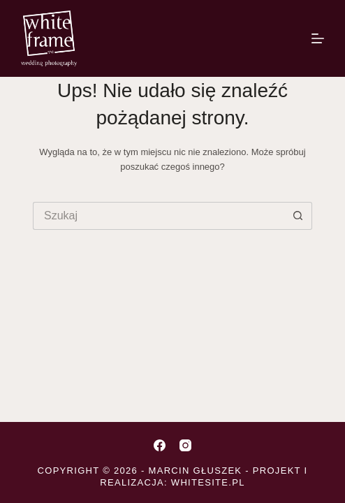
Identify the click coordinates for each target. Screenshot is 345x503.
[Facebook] (160, 445)
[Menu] (317, 38)
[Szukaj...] (158, 216)
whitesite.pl (208, 482)
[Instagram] (185, 445)
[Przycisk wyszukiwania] (298, 216)
